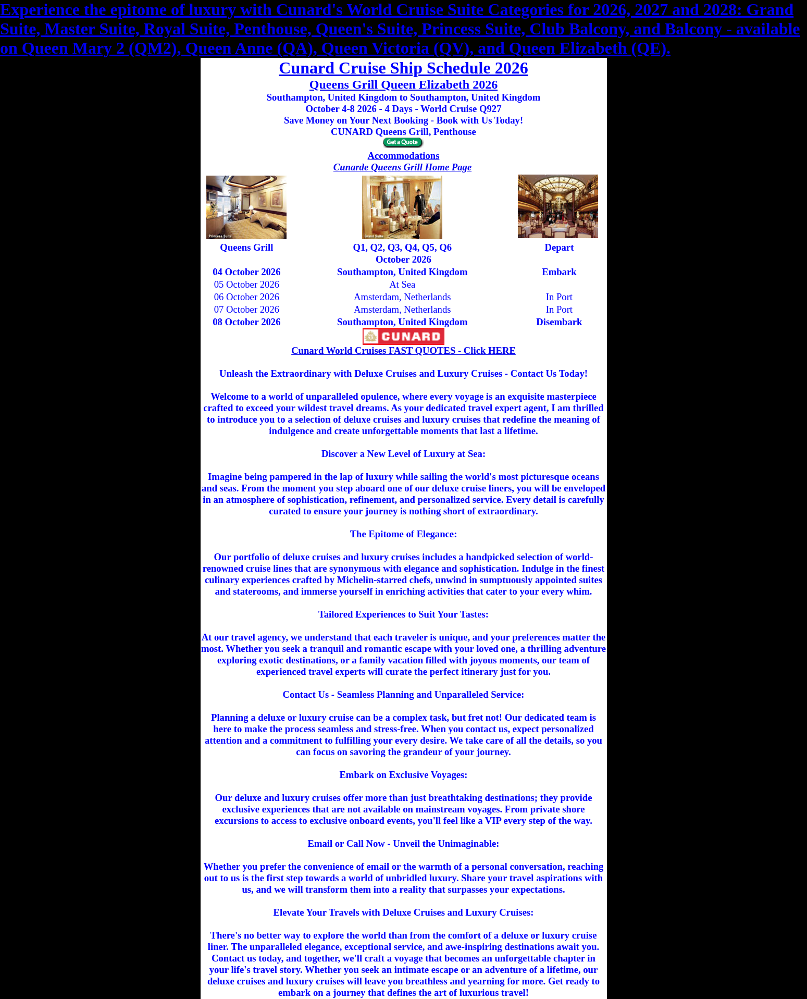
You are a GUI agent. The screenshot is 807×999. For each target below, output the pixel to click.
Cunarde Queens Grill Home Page (402, 167)
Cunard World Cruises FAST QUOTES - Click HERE (403, 350)
